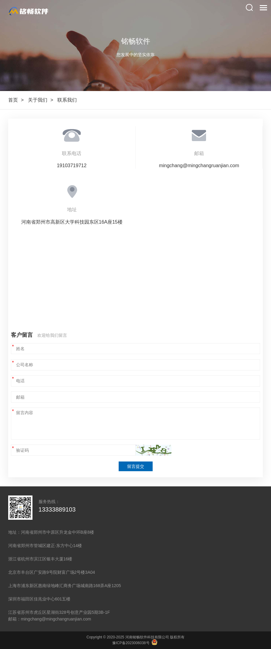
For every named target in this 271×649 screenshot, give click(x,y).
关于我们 (37, 100)
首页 (13, 100)
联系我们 (67, 100)
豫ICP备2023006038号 (131, 643)
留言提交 (135, 466)
